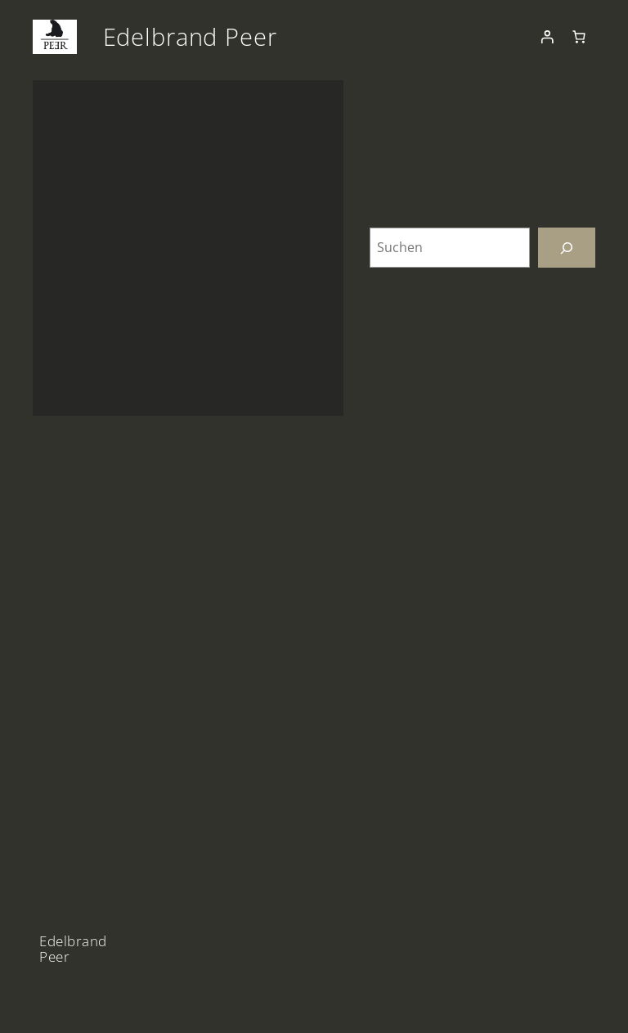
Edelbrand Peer (190, 36)
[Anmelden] (547, 36)
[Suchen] (566, 248)
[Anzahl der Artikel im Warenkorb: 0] (579, 36)
